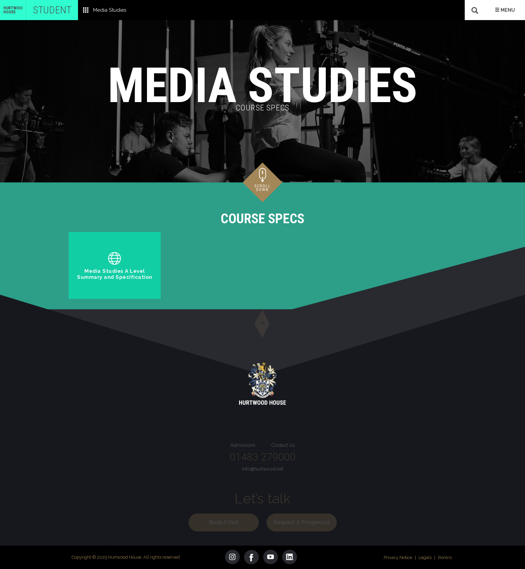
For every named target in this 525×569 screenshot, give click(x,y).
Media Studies (109, 10)
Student (52, 10)
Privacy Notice (398, 557)
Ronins (445, 557)
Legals (425, 557)
